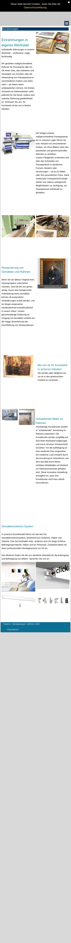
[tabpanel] (18, 75)
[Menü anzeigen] (66, 23)
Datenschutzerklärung (35, 5)
